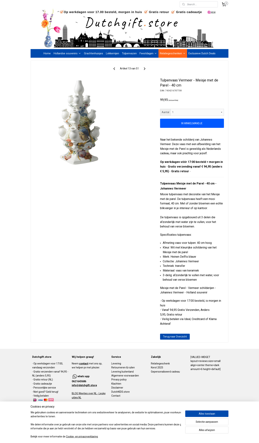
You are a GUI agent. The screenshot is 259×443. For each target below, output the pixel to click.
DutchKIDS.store (120, 391)
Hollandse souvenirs (67, 53)
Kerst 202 (156, 367)
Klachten (116, 383)
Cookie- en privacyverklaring (82, 436)
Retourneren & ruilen (123, 367)
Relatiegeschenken (173, 53)
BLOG (75, 393)
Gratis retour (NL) (43, 379)
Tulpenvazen (129, 53)
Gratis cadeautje (43, 383)
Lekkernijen (112, 53)
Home (47, 53)
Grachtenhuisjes (93, 53)
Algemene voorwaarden (125, 375)
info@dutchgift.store (84, 385)
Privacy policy (119, 379)
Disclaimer (117, 387)
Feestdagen (148, 53)
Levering (116, 363)
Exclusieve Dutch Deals (201, 53)
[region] (106, 425)
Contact (115, 395)
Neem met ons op (87, 363)
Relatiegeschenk (160, 363)
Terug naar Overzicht (175, 336)
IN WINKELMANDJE (192, 123)
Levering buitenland (122, 371)
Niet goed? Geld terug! (45, 391)
